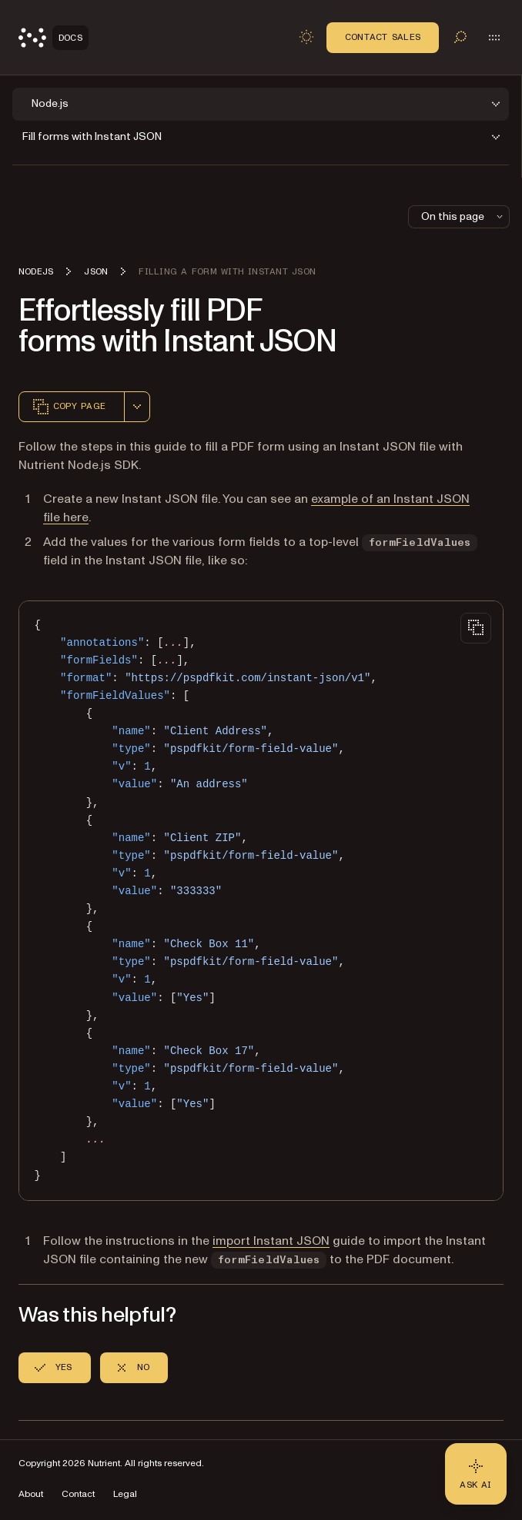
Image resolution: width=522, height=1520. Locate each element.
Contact (78, 1494)
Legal (125, 1494)
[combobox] (137, 406)
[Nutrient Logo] (53, 38)
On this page (463, 216)
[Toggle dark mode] (306, 37)
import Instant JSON (271, 1240)
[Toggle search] (460, 37)
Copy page (68, 406)
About (30, 1494)
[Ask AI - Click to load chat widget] (476, 1474)
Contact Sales (382, 37)
